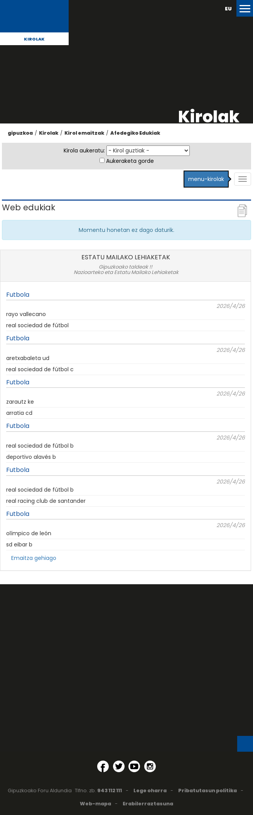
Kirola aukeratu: (84, 150)
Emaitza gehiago (33, 558)
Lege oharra (150, 790)
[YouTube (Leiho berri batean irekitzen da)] (134, 766)
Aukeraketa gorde (130, 161)
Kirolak (34, 39)
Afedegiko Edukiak (135, 133)
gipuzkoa (20, 133)
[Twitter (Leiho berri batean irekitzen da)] (119, 766)
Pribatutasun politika (207, 790)
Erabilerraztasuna (148, 803)
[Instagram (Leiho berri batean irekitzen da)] (150, 766)
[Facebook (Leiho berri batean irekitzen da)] (103, 766)
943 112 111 (109, 790)
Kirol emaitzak (84, 133)
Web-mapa (95, 803)
